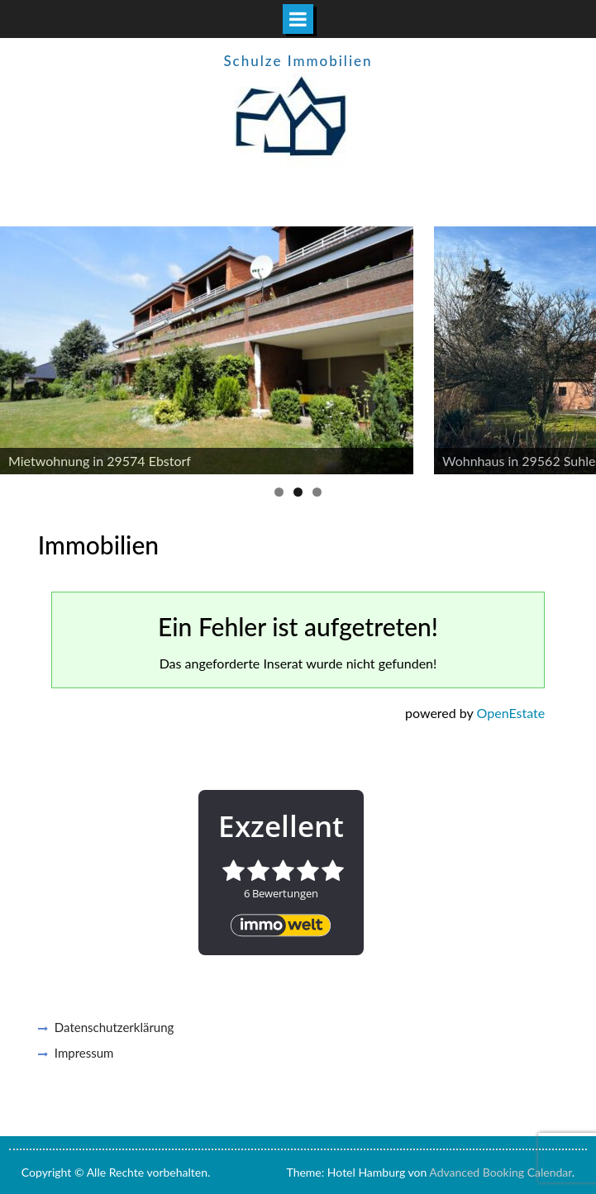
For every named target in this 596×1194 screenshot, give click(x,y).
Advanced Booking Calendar (500, 1172)
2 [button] (298, 492)
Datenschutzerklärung (114, 1027)
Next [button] (575, 346)
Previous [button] (20, 346)
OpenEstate (511, 713)
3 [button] (317, 492)
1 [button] (279, 492)
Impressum (84, 1052)
